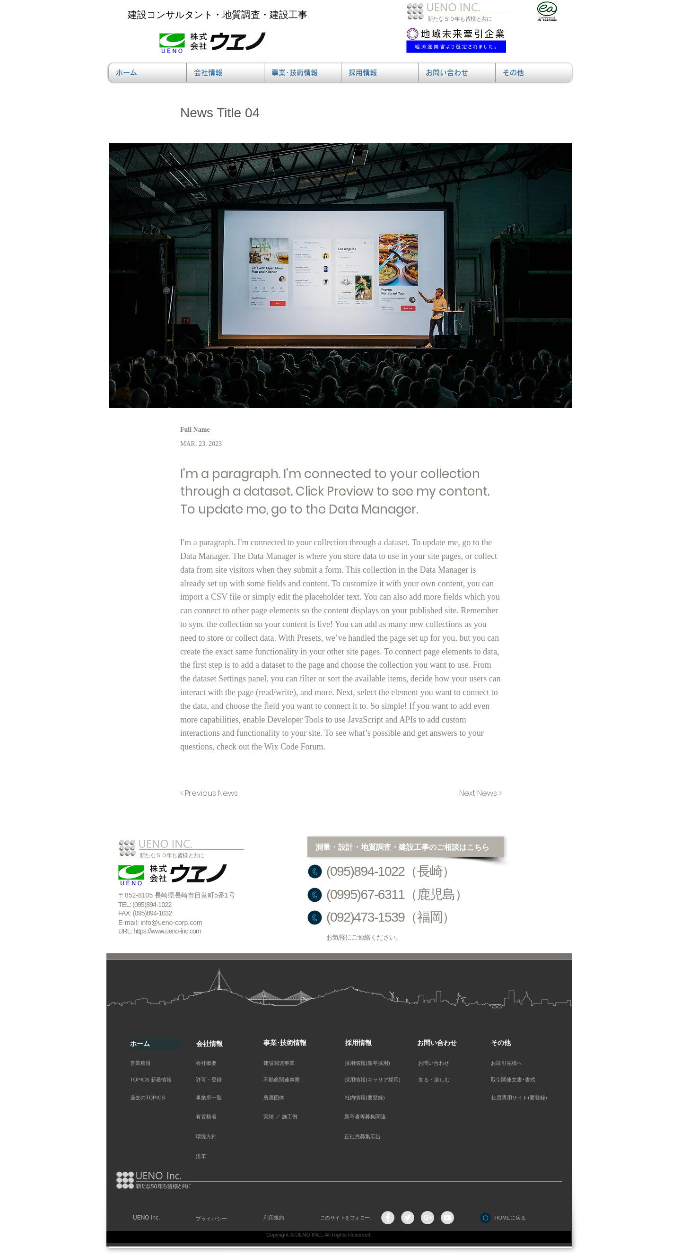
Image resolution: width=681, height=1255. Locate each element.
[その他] (516, 1043)
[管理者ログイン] (511, 1237)
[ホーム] (155, 1044)
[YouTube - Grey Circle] (447, 1217)
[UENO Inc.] (155, 1218)
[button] (225, 72)
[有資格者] (218, 1117)
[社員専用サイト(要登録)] (519, 1098)
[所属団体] (285, 1098)
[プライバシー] (218, 1219)
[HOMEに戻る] (510, 1218)
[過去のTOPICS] (153, 1098)
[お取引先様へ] (506, 1063)
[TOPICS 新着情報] (153, 1080)
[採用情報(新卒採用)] (367, 1063)
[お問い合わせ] (442, 1043)
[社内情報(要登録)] (364, 1098)
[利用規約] (285, 1218)
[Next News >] (478, 793)
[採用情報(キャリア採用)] (372, 1080)
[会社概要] (218, 1063)
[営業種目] (153, 1063)
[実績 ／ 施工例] (285, 1117)
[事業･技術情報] (288, 1043)
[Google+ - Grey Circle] (427, 1217)
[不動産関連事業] (281, 1080)
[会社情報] (221, 1044)
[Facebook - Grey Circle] (387, 1217)
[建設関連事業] (285, 1063)
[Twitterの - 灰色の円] (407, 1217)
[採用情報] (370, 1043)
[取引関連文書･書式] (513, 1080)
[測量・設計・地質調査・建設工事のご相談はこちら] (405, 847)
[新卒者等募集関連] (365, 1117)
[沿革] (218, 1156)
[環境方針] (218, 1137)
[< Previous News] (211, 793)
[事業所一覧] (209, 1098)
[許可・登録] (218, 1080)
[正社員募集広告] (362, 1137)
